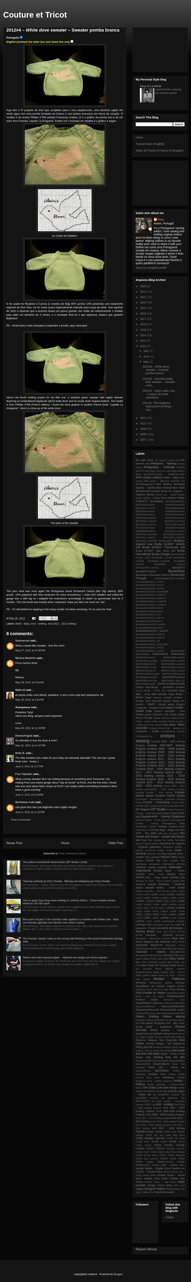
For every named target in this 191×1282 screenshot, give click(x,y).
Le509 (181, 911)
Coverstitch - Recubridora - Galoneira (155, 799)
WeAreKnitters (173, 1189)
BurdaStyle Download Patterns (153, 575)
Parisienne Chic (174, 999)
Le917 (149, 921)
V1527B (171, 1148)
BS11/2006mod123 (175, 524)
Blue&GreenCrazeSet (148, 491)
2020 (143, 302)
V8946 (139, 1162)
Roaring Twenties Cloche (165, 1047)
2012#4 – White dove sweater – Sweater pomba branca (156, 370)
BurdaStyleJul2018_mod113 (150, 618)
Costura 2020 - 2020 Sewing (165, 779)
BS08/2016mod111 (175, 518)
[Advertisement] (160, 49)
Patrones (158, 1003)
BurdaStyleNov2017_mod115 (152, 631)
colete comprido (159, 721)
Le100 (154, 894)
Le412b (154, 908)
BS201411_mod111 (145, 537)
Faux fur (147, 840)
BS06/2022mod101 (175, 511)
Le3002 (147, 898)
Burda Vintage (161, 554)
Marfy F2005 (178, 942)
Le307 (173, 901)
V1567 (146, 1152)
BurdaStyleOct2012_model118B (152, 644)
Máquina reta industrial (157, 941)
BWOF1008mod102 (145, 684)
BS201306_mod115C (174, 534)
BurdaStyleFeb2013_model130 (151, 601)
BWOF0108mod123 (145, 657)
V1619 (160, 1152)
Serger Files (143, 1057)
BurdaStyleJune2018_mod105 (151, 624)
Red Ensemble (168, 1040)
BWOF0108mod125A (174, 657)
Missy (158, 969)
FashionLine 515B (145, 830)
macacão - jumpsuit (159, 935)
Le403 (156, 904)
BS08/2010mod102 (175, 514)
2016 (143, 324)
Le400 (139, 904)
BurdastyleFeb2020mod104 (149, 608)
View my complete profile (151, 267)
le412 (146, 908)
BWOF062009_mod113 (173, 667)
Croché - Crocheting (156, 802)
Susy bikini (152, 1077)
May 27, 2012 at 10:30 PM (30, 650)
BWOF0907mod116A (146, 680)
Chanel (156, 718)
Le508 (173, 911)
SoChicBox (162, 1070)
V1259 (164, 1141)
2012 (143, 346)
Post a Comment (21, 819)
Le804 (155, 918)
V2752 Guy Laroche (147, 1158)
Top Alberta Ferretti (153, 1091)
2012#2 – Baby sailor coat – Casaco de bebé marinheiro (159, 394)
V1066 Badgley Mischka (150, 1138)
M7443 (181, 931)
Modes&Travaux (144, 972)
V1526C (140, 1148)
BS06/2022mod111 (145, 514)
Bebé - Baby (23, 623)
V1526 (157, 1145)
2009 (143, 428)
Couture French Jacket (170, 795)
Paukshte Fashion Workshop (150, 1020)
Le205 (139, 898)
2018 (143, 313)
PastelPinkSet (143, 1003)
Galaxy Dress (165, 850)
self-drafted (165, 1050)
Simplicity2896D (177, 1061)
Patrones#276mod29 (174, 1003)
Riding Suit (142, 1047)
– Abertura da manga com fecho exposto (65, 957)
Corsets (181, 731)
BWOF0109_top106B (146, 661)
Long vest (162, 931)
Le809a (164, 917)
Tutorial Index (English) (150, 144)
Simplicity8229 (161, 1064)
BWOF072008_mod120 (173, 670)
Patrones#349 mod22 (172, 1009)
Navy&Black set (145, 986)
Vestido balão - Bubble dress (168, 1165)
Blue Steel (179, 487)
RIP (151, 1047)
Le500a (170, 907)
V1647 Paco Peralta (175, 1152)
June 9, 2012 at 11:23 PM (30, 812)
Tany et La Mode (151, 86)
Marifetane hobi (24, 802)
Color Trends (155, 725)
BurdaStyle (176, 571)
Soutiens (153, 1074)
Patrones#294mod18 (147, 1009)
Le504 (147, 911)
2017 (143, 318)
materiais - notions (151, 951)
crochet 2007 (178, 802)
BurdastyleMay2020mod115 (149, 628)
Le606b (172, 914)
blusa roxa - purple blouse (170, 494)
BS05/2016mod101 (145, 511)
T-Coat (181, 1077)
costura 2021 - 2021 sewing (155, 782)
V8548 (181, 1158)
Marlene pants (160, 948)
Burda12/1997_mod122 (147, 567)
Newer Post (14, 843)
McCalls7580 (156, 955)
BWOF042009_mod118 (173, 664)
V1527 (150, 1148)
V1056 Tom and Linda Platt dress (165, 1135)
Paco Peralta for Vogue (150, 992)
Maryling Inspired (176, 948)
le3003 (155, 898)
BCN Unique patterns (149, 477)
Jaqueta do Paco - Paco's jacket (153, 881)
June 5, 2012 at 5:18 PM (29, 794)
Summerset (22, 640)
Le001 (174, 891)
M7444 (139, 935)
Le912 (174, 918)
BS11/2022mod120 (145, 527)
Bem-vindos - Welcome (157, 481)
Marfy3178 (157, 945)
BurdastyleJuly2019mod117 (149, 621)
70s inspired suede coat (167, 460)
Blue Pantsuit (164, 487)
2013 (143, 340)
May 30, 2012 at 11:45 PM (30, 728)
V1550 (139, 1152)
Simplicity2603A (160, 1061)
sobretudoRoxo (143, 1071)
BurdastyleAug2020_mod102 (150, 588)
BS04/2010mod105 (175, 505)
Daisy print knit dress (174, 806)
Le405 (164, 904)
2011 (143, 417)
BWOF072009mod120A (147, 674)
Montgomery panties (160, 983)
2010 (143, 423)
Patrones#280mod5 (145, 1006)
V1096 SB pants (176, 1138)
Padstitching (172, 993)
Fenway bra (159, 840)
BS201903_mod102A (174, 537)
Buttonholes (178, 654)
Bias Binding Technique (170, 484)
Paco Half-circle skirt (157, 989)
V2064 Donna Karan (147, 1155)
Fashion (152, 826)
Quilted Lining (161, 1033)
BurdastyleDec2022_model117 (151, 598)
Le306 (166, 901)
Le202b (180, 894)
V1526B (180, 1145)
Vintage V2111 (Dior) (159, 1185)
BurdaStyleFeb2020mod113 (149, 611)
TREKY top (150, 1104)
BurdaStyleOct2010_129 (148, 641)
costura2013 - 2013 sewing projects (164, 789)
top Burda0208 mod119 (166, 1094)
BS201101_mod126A (146, 534)
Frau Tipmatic (23, 773)
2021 (143, 297)
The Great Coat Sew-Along (159, 1087)
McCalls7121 (177, 952)
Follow (169, 1217)
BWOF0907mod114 (174, 677)
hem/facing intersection (148, 864)
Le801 (147, 917)
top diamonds (170, 1098)
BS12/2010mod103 (175, 527)
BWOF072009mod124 (174, 674)
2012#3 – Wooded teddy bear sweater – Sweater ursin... (159, 382)
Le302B (149, 901)
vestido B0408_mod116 (159, 1162)
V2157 (163, 1155)
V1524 (139, 1145)
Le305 (158, 901)
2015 (143, 329)
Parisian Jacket (147, 999)
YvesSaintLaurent (164, 1192)
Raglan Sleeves (155, 1037)
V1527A (160, 1148)
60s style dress (144, 460)
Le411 (139, 908)
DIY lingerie (143, 809)
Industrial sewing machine (151, 867)
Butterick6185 (142, 654)
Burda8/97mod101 (146, 571)
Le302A (140, 901)
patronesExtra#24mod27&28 (170, 1013)
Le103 (162, 894)
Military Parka (150, 959)
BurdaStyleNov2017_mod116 (150, 634)
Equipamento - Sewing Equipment (163, 816)
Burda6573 (178, 567)
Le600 (164, 914)
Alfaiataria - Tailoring (164, 463)
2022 (143, 291)
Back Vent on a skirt (161, 471)
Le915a (140, 921)
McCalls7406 (142, 955)
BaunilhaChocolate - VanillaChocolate (164, 474)
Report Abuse (146, 1249)
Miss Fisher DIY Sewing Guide (158, 965)
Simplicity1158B (144, 1061)
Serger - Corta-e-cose (172, 1053)
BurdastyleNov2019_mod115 (150, 638)
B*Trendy (145, 471)
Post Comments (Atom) (72, 853)
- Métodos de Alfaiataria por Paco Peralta (66, 881)
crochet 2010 (156, 806)
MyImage (180, 983)
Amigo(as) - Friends (159, 467)
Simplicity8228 (143, 1064)
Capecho (157, 697)
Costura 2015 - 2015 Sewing (166, 765)
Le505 (155, 911)
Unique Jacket (154, 1131)
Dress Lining (170, 813)
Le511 (139, 914)
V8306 (173, 1158)
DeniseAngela (23, 735)
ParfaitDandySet (175, 996)
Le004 (146, 894)
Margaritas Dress (175, 945)
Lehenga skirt (143, 924)
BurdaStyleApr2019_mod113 (150, 585)
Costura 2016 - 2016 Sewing (154, 768)
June (146, 356)
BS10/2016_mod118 (174, 521)
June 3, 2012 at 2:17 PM (29, 766)
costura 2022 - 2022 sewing (160, 784)
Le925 (157, 921)
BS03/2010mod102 (175, 501)
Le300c (173, 898)
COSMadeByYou (144, 736)
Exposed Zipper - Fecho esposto (153, 820)
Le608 (181, 914)
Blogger (118, 1274)
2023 (143, 286)
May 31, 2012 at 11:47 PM (30, 745)
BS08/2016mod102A (146, 518)
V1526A (168, 1145)
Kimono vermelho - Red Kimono (153, 891)
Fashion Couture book (171, 826)
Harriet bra (153, 860)
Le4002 (147, 904)
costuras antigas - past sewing (154, 792)
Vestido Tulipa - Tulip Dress (160, 1182)
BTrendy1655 (165, 541)
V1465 (172, 1141)
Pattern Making (174, 1016)
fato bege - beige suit (167, 830)
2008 (143, 434)
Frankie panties (151, 843)
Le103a (171, 894)
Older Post (115, 843)
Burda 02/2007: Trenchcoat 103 (163, 547)
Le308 (181, 901)
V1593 (153, 1152)
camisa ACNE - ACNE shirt (151, 690)
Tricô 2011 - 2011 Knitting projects (153, 1118)
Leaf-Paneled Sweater (173, 921)
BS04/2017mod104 (145, 508)
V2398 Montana (176, 1155)
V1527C (181, 1148)
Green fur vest (153, 854)
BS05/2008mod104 (175, 508)
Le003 (139, 894)
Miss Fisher (177, 958)
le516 (156, 914)
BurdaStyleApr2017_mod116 (150, 582)
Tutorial (140, 1131)
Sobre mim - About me (166, 1067)
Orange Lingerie (165, 986)
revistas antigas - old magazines (165, 1043)
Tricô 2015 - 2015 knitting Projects (168, 1121)
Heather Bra (177, 860)
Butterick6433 (160, 654)
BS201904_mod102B (146, 541)
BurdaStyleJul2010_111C (148, 614)
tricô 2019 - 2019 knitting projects (153, 1125)
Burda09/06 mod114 (169, 564)
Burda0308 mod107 (161, 557)
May (146, 361)
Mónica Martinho (25, 657)
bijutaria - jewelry (145, 487)
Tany (161, 219)
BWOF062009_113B (146, 667)
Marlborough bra (144, 948)
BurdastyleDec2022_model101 (151, 595)
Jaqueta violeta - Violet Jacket (165, 887)
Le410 (181, 904)
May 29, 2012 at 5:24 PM (29, 699)
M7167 (172, 931)
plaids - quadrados (159, 1026)
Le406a (172, 904)
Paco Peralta (177, 989)
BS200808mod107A (146, 531)
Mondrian (141, 982)
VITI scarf (179, 1185)
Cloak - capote (143, 721)
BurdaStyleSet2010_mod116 (150, 651)
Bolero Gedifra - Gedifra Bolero (152, 498)
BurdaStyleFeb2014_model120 (151, 605)
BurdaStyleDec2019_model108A (152, 591)
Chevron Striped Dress (173, 718)
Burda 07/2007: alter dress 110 (155, 550)
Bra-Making (156, 501)
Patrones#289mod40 (173, 1006)
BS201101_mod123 (175, 531)
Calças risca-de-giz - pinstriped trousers (160, 687)
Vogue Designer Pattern (150, 1188)
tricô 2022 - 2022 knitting (168, 1128)
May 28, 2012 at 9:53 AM (29, 682)
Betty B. (20, 753)
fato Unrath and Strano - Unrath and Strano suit (160, 837)
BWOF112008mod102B (171, 683)
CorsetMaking (168, 731)
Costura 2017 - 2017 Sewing (160, 770)
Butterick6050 (178, 651)
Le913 (181, 918)
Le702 (139, 918)
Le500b (180, 907)
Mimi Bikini (163, 959)
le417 (162, 908)
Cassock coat (160, 714)
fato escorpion (171, 833)
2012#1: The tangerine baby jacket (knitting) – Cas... (158, 406)
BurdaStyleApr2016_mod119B (170, 578)
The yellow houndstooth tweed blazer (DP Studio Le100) (55, 862)
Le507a (164, 911)
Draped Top (172, 809)
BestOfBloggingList (145, 484)
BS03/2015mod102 (145, 505)
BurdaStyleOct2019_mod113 (150, 647)
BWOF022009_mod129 (173, 661)
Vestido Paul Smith (156, 1178)
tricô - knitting (38, 623)
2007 (143, 439)
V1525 (148, 1145)
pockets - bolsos (173, 1030)
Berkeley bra (178, 481)
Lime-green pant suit (163, 924)
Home (65, 843)
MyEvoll (20, 689)
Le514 (147, 914)
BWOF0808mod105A (146, 677)
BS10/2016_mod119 (146, 524)
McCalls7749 (171, 955)
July (146, 350)
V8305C (164, 1158)
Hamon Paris (169, 857)
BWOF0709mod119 (145, 670)
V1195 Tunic (142, 1141)
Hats (165, 860)
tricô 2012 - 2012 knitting (62, 623)
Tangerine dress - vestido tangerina (154, 1081)
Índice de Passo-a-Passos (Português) (159, 150)
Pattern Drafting (147, 1016)
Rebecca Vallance (146, 1040)
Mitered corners (175, 969)
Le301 (181, 898)
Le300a (164, 898)
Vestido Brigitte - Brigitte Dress (153, 1168)
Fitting (170, 840)
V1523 (181, 1141)
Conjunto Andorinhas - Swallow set (167, 728)
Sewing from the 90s (169, 1057)
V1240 (155, 1141)
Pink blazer (146, 1023)
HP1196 (181, 864)
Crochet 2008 (142, 806)
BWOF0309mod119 (145, 664)
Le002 (181, 891)
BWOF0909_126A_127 (173, 680)
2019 (143, 307)
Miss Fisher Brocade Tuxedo (151, 962)
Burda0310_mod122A (159, 561)
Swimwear (168, 1077)
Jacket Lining (155, 874)
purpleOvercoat (144, 1033)
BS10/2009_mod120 (146, 521)
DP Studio (158, 809)
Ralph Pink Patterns (174, 1037)
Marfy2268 (142, 945)
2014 (143, 335)
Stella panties (168, 1074)
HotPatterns (168, 864)
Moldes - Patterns (169, 979)
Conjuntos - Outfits (147, 731)
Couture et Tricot (35, 14)
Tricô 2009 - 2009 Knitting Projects (165, 1114)
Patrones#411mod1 (145, 1013)
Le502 (139, 911)
